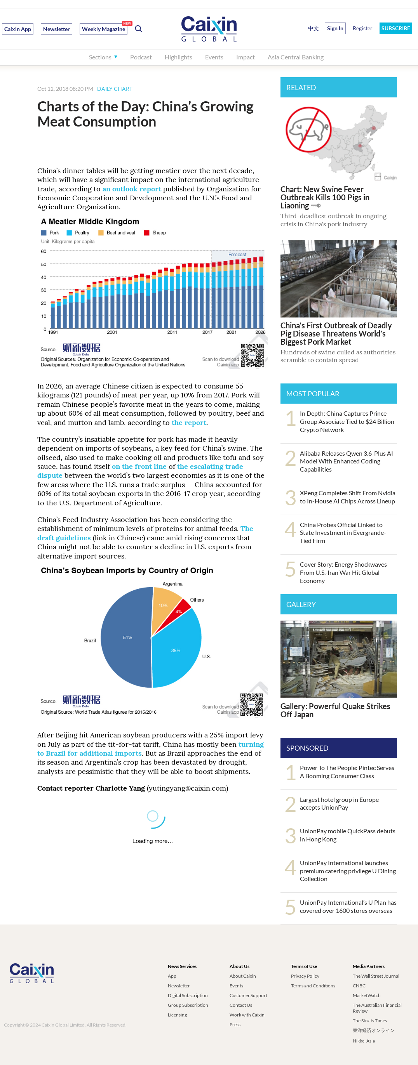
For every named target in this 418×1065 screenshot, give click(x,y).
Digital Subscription (188, 995)
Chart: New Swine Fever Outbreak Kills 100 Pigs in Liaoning (324, 197)
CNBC (359, 986)
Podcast (141, 57)
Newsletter (56, 29)
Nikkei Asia (364, 1041)
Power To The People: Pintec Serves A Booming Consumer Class (347, 771)
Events (214, 57)
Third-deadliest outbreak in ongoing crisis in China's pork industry (333, 220)
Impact (245, 57)
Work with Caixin (247, 1015)
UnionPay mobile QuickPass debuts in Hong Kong (347, 835)
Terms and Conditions (313, 986)
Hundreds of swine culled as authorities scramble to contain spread (337, 356)
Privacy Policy (305, 976)
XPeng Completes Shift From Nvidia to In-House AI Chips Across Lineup (347, 497)
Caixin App (17, 29)
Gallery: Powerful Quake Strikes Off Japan (335, 710)
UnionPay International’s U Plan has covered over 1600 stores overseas (348, 906)
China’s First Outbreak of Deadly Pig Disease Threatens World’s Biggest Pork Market (336, 333)
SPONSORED (307, 748)
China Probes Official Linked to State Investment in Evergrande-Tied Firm (343, 533)
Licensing (177, 1015)
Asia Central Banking (296, 57)
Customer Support (248, 995)
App (172, 976)
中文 (313, 28)
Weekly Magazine (103, 29)
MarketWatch (367, 995)
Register (363, 28)
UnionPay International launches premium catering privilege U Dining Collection (348, 871)
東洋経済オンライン (374, 1030)
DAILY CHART (114, 88)
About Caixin (243, 976)
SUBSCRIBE (395, 28)
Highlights (178, 57)
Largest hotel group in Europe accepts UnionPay (339, 803)
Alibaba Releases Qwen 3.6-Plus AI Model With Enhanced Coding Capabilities (346, 461)
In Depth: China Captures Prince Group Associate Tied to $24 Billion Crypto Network (347, 421)
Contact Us (241, 1005)
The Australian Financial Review (377, 1008)
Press (235, 1024)
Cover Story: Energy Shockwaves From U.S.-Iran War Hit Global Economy (343, 572)
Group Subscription (188, 1005)
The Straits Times (370, 1020)
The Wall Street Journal (376, 976)
